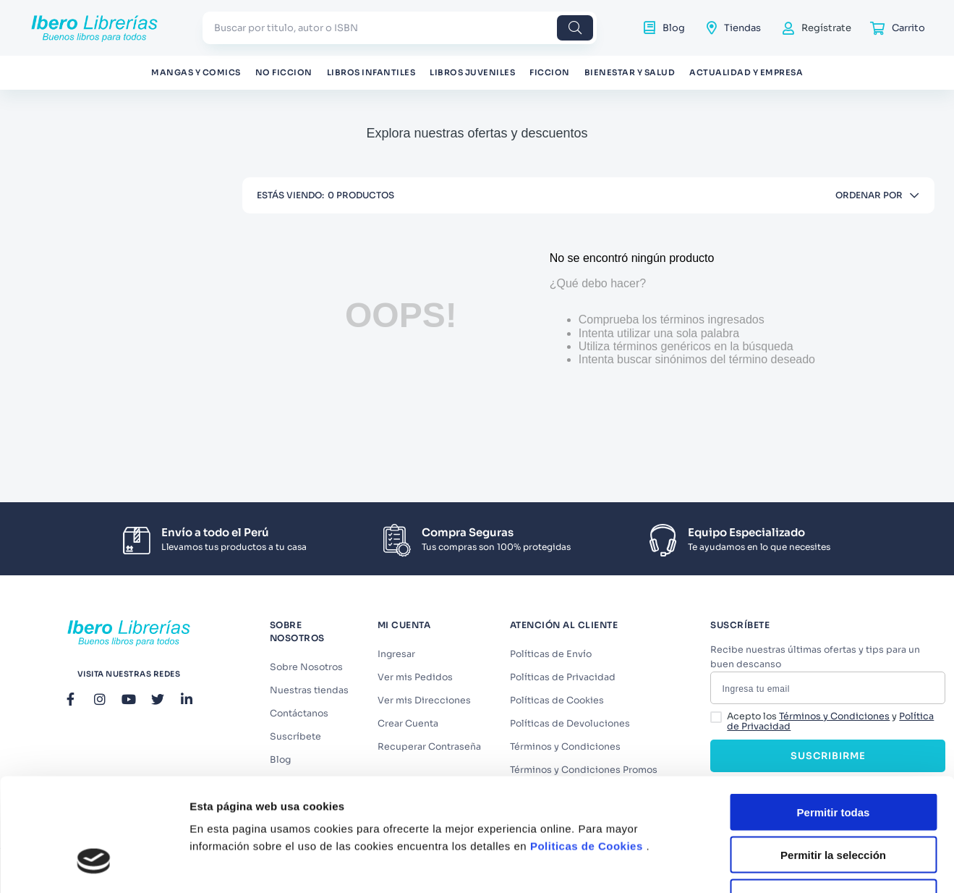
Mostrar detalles (783, 864)
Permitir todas (833, 715)
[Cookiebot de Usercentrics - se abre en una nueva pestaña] (93, 865)
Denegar (833, 801)
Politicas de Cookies (586, 749)
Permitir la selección (833, 758)
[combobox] (400, 28)
